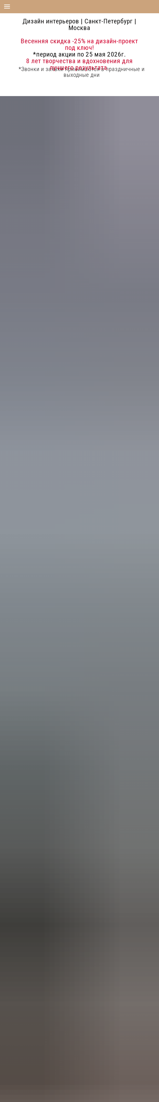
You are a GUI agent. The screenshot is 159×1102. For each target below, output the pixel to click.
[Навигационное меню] (7, 7)
